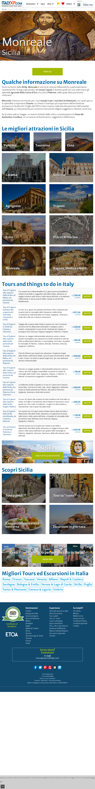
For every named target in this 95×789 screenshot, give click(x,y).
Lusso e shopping (55, 621)
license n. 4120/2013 (41, 680)
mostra (87, 296)
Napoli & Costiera (71, 579)
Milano (53, 579)
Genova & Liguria (40, 589)
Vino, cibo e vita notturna (58, 626)
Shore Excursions (55, 614)
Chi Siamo (77, 611)
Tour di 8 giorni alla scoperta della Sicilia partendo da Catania (9, 341)
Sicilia (16, 9)
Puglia (88, 584)
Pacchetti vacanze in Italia (58, 611)
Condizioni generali (80, 623)
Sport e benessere (56, 623)
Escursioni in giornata (57, 633)
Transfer (52, 636)
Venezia (42, 579)
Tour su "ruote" (54, 618)
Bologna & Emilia (28, 584)
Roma (6, 579)
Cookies (76, 626)
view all (47, 72)
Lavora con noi (78, 618)
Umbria (58, 589)
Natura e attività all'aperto (58, 631)
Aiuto (49, 4)
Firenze (17, 579)
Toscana (29, 579)
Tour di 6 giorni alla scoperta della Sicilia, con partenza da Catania (9, 373)
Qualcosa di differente (57, 628)
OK (3, 786)
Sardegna (9, 584)
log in (43, 4)
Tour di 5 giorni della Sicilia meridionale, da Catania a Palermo (9, 416)
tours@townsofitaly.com (47, 658)
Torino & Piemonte (14, 589)
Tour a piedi (53, 616)
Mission (76, 614)
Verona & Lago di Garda (56, 584)
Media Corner (78, 616)
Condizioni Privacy (80, 621)
